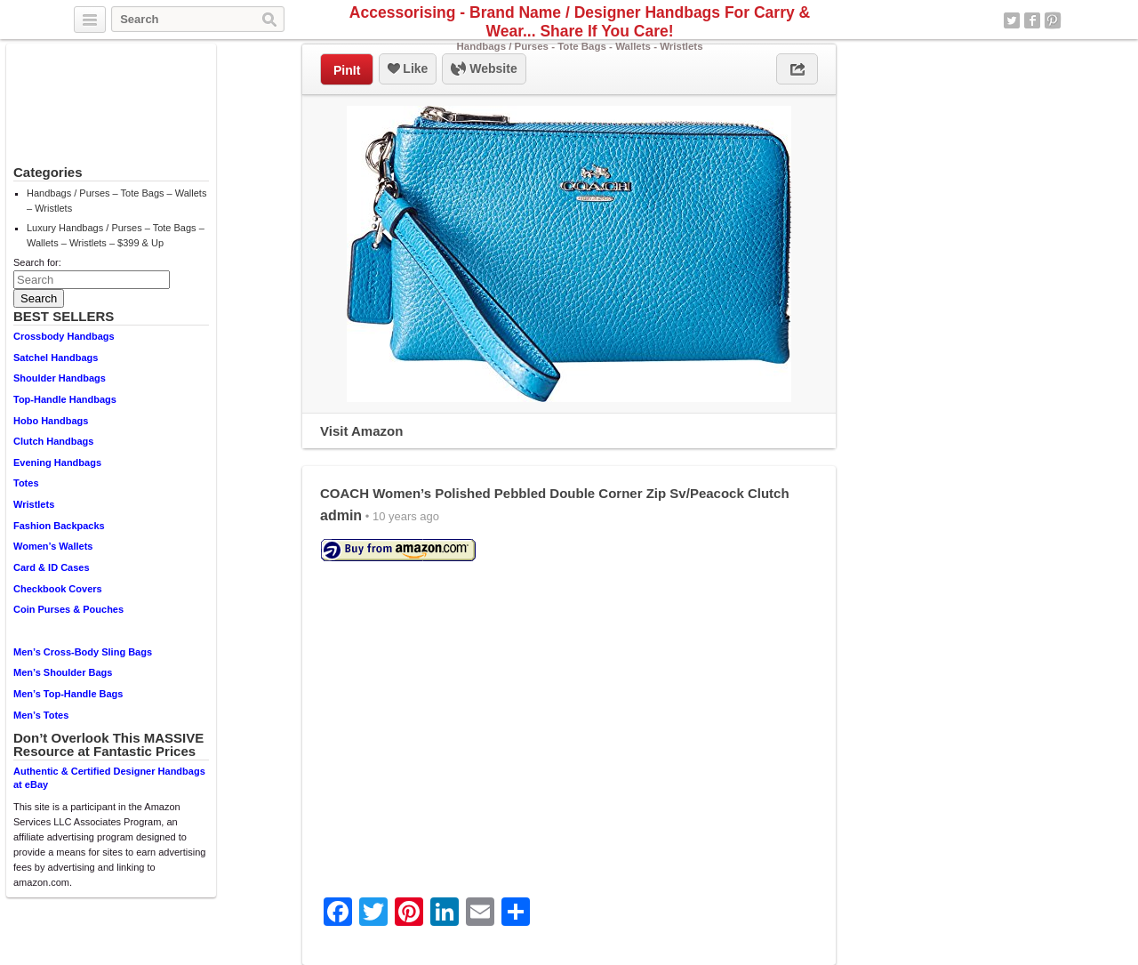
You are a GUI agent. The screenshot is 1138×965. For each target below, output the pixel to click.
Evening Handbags (57, 462)
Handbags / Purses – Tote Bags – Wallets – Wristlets (116, 200)
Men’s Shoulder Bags (62, 672)
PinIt (346, 70)
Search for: (37, 262)
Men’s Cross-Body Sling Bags (82, 652)
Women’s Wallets (52, 546)
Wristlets (33, 504)
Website (484, 69)
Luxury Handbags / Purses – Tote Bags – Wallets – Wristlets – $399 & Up (115, 235)
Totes (26, 483)
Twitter (1012, 20)
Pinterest (1053, 20)
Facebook (1032, 20)
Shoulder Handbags (59, 378)
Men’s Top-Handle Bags (68, 693)
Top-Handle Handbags (64, 399)
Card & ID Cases (51, 567)
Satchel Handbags (55, 357)
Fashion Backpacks (59, 525)
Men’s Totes (40, 715)
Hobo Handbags (50, 420)
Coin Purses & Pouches (68, 609)
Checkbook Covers (57, 588)
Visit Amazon (361, 430)
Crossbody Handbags (64, 336)
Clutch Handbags (53, 441)
